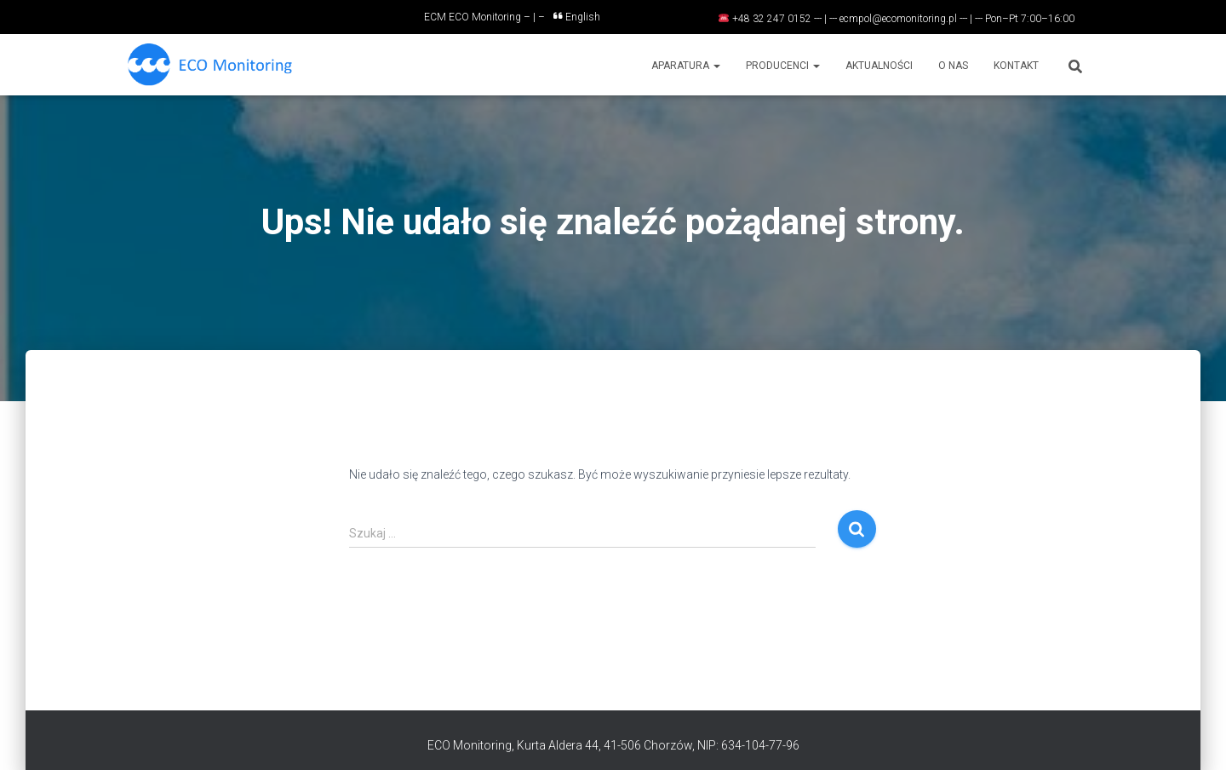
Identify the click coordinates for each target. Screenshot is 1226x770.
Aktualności (879, 66)
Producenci (783, 66)
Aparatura (685, 66)
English (576, 17)
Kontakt (1016, 66)
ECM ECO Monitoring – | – (484, 17)
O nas (953, 66)
